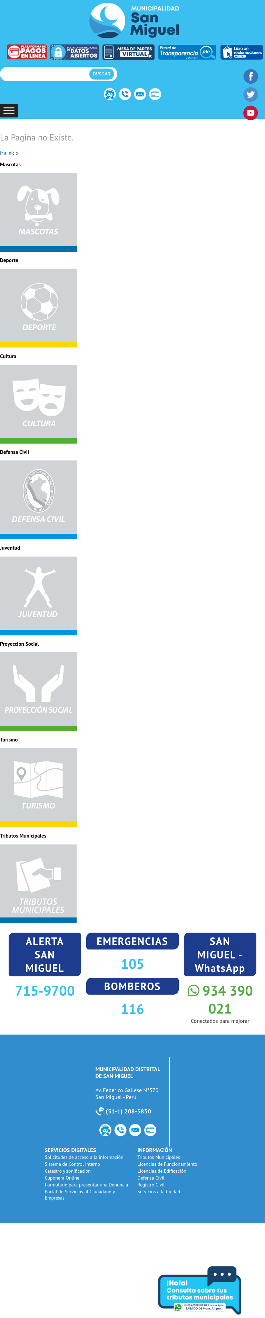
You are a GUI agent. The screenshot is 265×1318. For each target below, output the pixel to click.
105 (132, 964)
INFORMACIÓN (154, 1149)
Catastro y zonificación (68, 1171)
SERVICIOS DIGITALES (70, 1149)
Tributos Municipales (158, 1157)
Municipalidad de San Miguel (134, 20)
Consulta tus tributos (210, 1290)
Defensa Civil (150, 1178)
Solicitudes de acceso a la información (84, 1157)
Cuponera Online (62, 1178)
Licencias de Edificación (161, 1171)
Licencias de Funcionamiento (167, 1164)
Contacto (109, 95)
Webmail (140, 95)
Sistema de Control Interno (72, 1164)
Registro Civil (151, 1185)
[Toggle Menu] (8, 110)
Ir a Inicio (9, 153)
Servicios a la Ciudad (158, 1192)
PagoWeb (156, 95)
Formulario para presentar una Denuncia (86, 1185)
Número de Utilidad (124, 95)
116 (132, 1009)
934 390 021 (220, 999)
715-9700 (45, 990)
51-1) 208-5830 (129, 1111)
